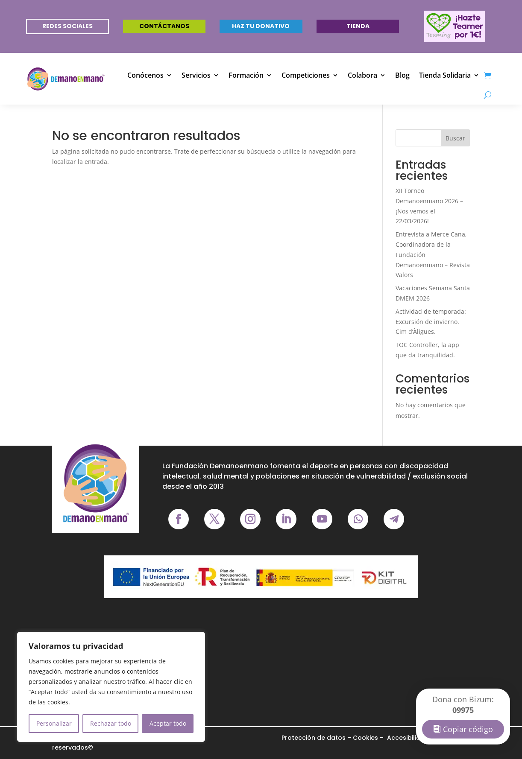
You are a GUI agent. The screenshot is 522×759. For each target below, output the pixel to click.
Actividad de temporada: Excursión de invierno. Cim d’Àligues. (431, 321)
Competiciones (306, 75)
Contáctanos (164, 26)
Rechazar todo (110, 723)
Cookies (365, 737)
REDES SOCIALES (67, 26)
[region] (111, 687)
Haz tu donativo (261, 26)
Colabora (362, 75)
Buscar (455, 138)
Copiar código (468, 729)
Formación (246, 75)
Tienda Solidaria (445, 75)
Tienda (358, 26)
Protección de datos (314, 737)
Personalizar (54, 723)
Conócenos (145, 75)
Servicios (196, 75)
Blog (402, 75)
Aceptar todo (168, 723)
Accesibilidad (407, 737)
